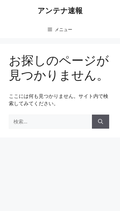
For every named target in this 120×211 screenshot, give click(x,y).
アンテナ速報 (60, 10)
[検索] (100, 122)
